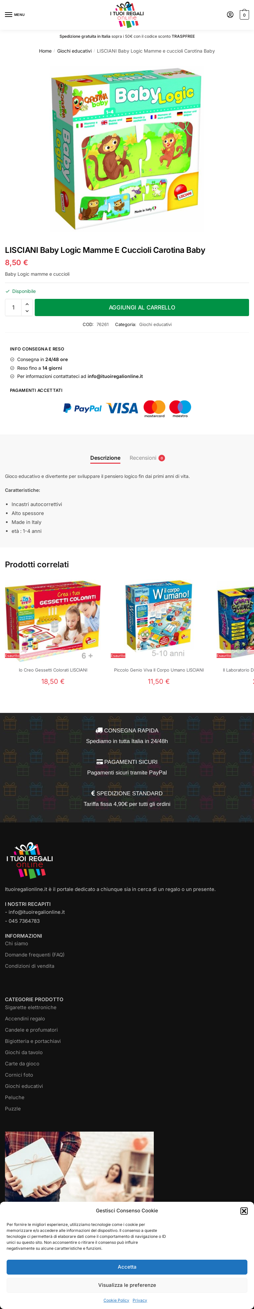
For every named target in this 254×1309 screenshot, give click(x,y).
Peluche (14, 1097)
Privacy (140, 1300)
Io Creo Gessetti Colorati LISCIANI (53, 670)
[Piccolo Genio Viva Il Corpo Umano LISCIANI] (159, 621)
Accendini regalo (25, 1018)
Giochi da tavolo (24, 1052)
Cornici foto (19, 1075)
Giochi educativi (74, 51)
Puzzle (13, 1108)
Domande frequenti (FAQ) (34, 955)
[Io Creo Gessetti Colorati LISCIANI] (53, 621)
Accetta (127, 1267)
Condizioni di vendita (29, 966)
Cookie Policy (116, 1300)
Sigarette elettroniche (31, 1007)
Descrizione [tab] (105, 457)
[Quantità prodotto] (13, 307)
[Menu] (15, 15)
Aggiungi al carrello (142, 307)
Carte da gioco (22, 1063)
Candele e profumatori (31, 1030)
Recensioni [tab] (143, 457)
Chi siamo (16, 943)
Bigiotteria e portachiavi (33, 1041)
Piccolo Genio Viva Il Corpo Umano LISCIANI (159, 670)
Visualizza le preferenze (127, 1285)
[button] (244, 1211)
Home (45, 51)
